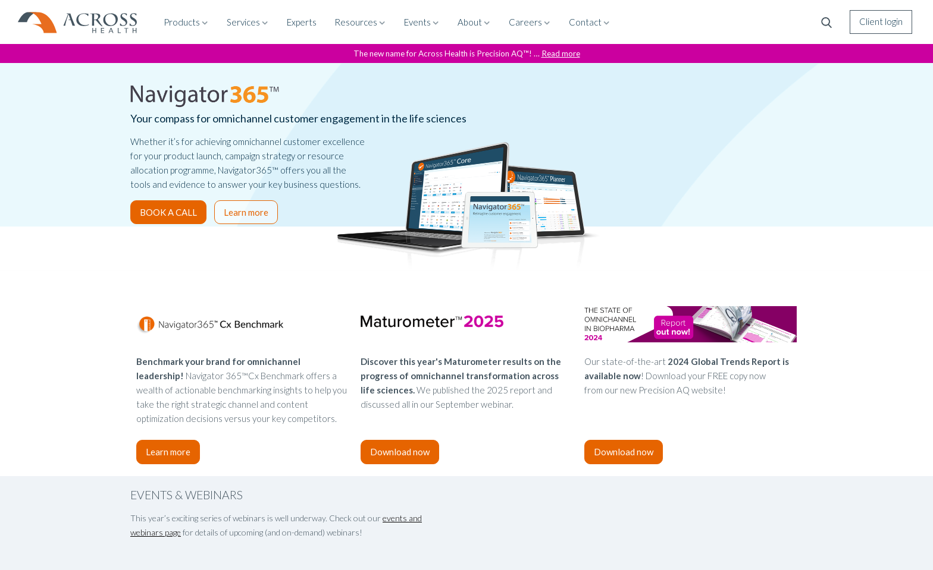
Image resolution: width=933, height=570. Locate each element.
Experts (302, 22)
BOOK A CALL (168, 212)
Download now (400, 451)
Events (422, 22)
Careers (530, 22)
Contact (589, 22)
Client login (881, 21)
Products (186, 22)
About (474, 22)
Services (248, 22)
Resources (360, 22)
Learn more (246, 212)
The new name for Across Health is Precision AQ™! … (466, 53)
